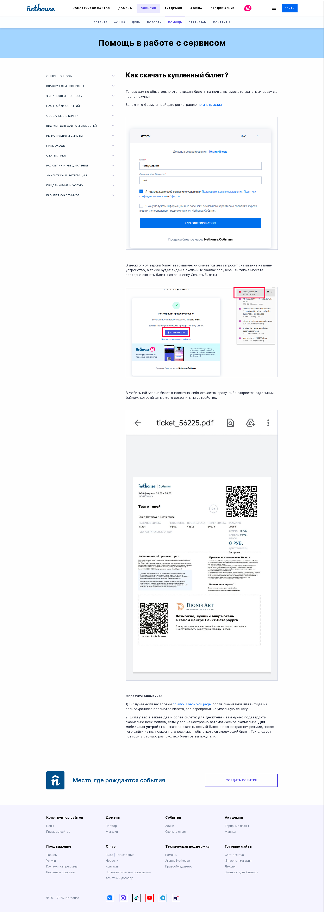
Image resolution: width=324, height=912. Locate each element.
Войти (289, 8)
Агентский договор (119, 878)
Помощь (175, 22)
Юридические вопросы (81, 85)
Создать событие (241, 780)
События (148, 8)
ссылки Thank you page (192, 704)
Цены (136, 22)
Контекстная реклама (61, 866)
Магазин (112, 831)
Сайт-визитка (234, 855)
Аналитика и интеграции (81, 175)
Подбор (111, 826)
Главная (100, 22)
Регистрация (125, 855)
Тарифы (51, 855)
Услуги (51, 860)
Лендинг (231, 866)
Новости (154, 22)
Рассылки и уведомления (81, 165)
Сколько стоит (175, 831)
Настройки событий (81, 105)
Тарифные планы (237, 826)
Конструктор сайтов (91, 8)
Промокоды (81, 145)
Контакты (221, 22)
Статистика (81, 155)
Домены (125, 8)
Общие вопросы (81, 75)
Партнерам (198, 22)
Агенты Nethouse (177, 860)
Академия (173, 8)
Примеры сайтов (58, 831)
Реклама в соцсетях (61, 872)
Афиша (196, 8)
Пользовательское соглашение (128, 872)
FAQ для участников (81, 195)
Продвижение (223, 8)
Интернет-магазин (238, 860)
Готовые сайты (238, 846)
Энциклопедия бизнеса (241, 872)
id (248, 8)
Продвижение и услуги (81, 185)
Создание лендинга (81, 115)
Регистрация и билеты (81, 135)
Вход (110, 855)
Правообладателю (178, 866)
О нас (111, 846)
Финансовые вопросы (81, 95)
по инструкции (210, 105)
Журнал (230, 831)
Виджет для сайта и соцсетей (81, 125)
